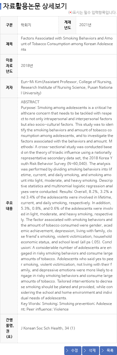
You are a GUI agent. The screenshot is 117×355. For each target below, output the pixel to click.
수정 (74, 350)
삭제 (92, 350)
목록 (110, 350)
